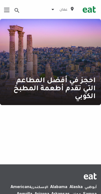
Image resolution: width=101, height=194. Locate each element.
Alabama (58, 186)
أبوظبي (91, 186)
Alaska (76, 186)
